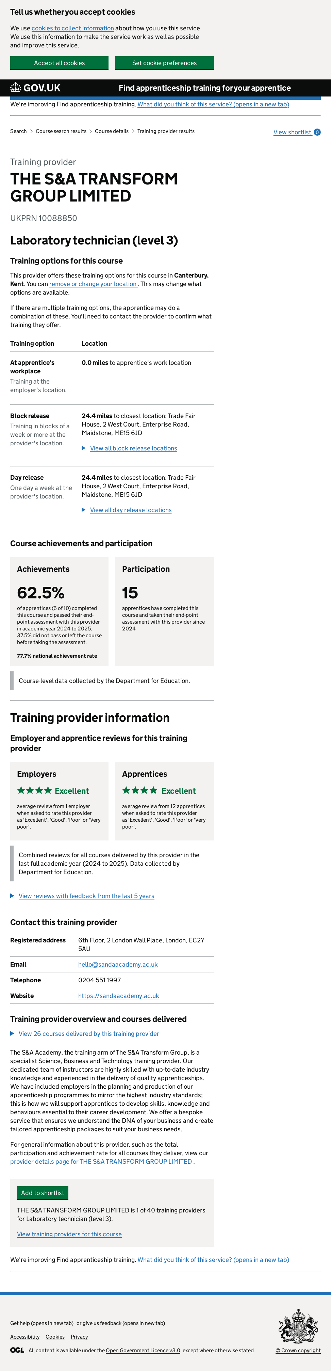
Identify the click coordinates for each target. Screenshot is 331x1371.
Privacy (79, 1336)
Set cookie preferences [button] (164, 63)
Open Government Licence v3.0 (143, 1350)
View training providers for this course (69, 1234)
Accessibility (24, 1336)
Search (18, 131)
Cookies (55, 1336)
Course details (112, 131)
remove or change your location (93, 284)
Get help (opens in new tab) (42, 1323)
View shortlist (297, 132)
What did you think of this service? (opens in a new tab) (213, 104)
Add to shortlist (42, 1193)
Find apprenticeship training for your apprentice (205, 88)
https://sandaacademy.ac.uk (118, 996)
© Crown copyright (298, 1350)
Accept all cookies (59, 63)
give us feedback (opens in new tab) (124, 1323)
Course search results (61, 131)
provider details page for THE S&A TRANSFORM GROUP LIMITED (101, 1161)
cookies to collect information (73, 28)
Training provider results (166, 131)
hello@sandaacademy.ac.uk (118, 964)
